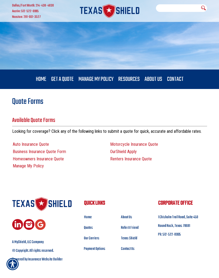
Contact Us (128, 249)
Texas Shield (129, 239)
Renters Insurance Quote (131, 159)
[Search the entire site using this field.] (178, 8)
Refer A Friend (130, 228)
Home (88, 217)
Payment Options (94, 249)
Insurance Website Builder (45, 260)
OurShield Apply (123, 151)
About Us (126, 217)
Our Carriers (91, 239)
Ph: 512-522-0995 (169, 235)
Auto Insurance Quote (31, 144)
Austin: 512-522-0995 (25, 11)
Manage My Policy (28, 166)
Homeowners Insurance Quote (38, 159)
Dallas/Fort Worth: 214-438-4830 (33, 5)
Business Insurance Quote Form (39, 151)
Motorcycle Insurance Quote (134, 144)
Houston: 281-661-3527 (26, 17)
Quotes (88, 228)
